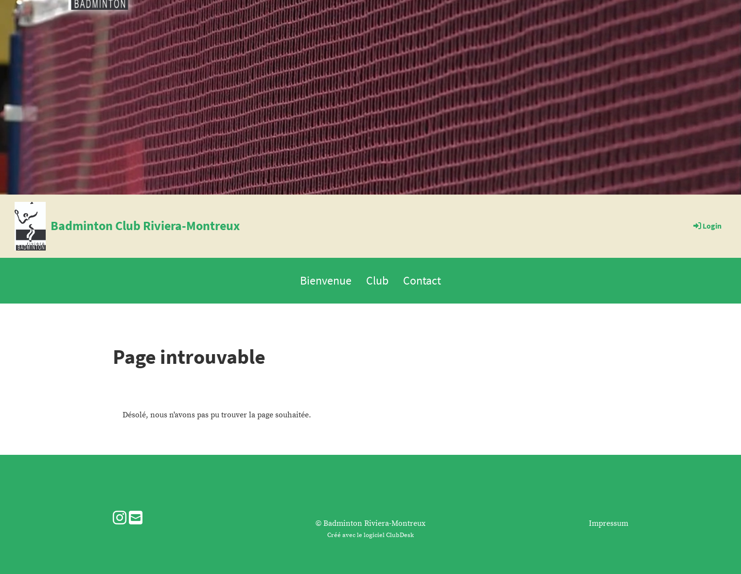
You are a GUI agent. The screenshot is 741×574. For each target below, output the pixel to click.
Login (707, 226)
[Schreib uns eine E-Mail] (135, 519)
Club (377, 280)
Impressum (608, 523)
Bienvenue (326, 280)
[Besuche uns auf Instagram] (119, 519)
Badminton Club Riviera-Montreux (145, 225)
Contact (422, 280)
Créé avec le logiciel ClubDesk (370, 535)
